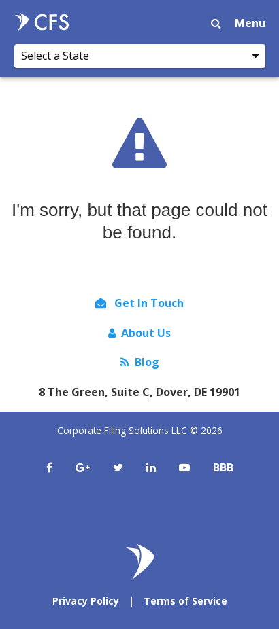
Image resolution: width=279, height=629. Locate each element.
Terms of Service (185, 600)
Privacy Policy (85, 600)
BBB (223, 467)
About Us (139, 332)
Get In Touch (139, 302)
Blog (139, 362)
